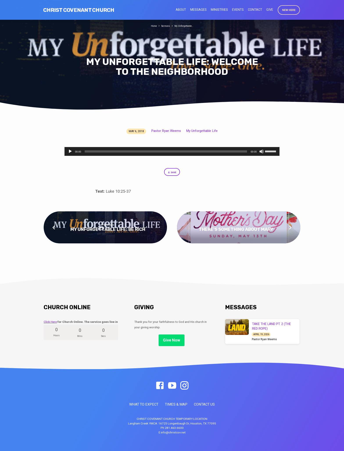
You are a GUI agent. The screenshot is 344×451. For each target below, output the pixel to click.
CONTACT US (204, 404)
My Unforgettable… (185, 25)
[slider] (166, 151)
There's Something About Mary (236, 231)
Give (269, 9)
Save (171, 173)
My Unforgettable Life (202, 131)
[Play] (70, 151)
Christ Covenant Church (78, 10)
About (181, 9)
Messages (198, 9)
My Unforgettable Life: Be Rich (107, 231)
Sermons (164, 25)
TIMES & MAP (176, 404)
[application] (172, 151)
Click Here (50, 321)
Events (238, 9)
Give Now (171, 340)
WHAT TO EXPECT (143, 404)
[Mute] (261, 151)
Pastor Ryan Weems (166, 131)
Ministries (219, 9)
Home (150, 25)
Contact (255, 9)
